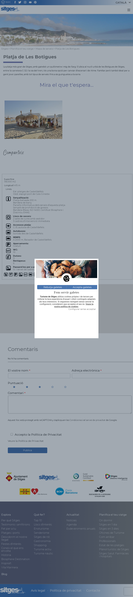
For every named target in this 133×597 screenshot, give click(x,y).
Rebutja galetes (53, 287)
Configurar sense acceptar (82, 309)
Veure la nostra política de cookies (73, 305)
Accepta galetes (82, 287)
